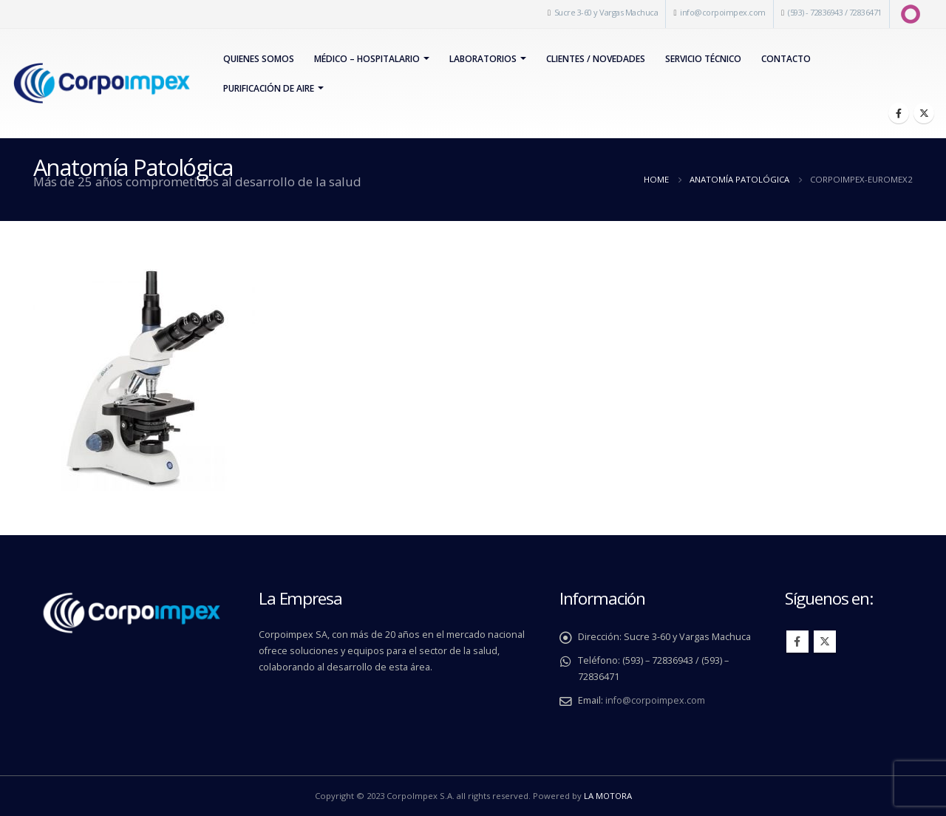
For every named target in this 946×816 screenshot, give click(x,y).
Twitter (825, 641)
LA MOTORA (608, 795)
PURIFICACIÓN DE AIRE (268, 88)
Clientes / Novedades (595, 58)
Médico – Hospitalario (367, 58)
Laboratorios (483, 58)
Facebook (797, 641)
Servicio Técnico (703, 58)
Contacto (786, 58)
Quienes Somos (258, 58)
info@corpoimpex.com (723, 12)
